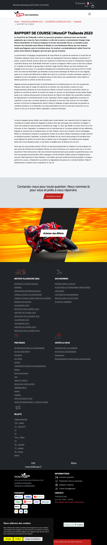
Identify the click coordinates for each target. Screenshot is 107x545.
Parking (17, 369)
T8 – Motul (18, 452)
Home (16, 21)
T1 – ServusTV (19, 426)
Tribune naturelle (20, 419)
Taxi (15, 377)
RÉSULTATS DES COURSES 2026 (26, 309)
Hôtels (17, 391)
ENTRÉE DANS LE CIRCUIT (65, 284)
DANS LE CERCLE (21, 380)
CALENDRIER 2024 (21, 323)
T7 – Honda (18, 448)
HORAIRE (18, 287)
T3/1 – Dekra (19, 437)
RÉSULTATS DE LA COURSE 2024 (27, 331)
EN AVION (18, 355)
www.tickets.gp (33, 466)
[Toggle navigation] (89, 14)
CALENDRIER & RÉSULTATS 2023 (58, 21)
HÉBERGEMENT (20, 388)
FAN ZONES (59, 291)
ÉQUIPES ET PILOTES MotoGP (26, 284)
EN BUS (17, 362)
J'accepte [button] (8, 539)
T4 (15, 441)
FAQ (33, 463)
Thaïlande (77, 21)
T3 (15, 434)
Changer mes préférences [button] (33, 539)
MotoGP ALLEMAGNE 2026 (32, 21)
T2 (15, 430)
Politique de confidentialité (24, 486)
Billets (74, 463)
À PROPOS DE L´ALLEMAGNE (66, 348)
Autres (16, 455)
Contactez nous (53, 196)
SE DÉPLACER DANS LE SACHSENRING (29, 348)
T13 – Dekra (19, 423)
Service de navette (21, 373)
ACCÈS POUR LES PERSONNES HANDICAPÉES (72, 287)
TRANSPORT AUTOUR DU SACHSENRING (30, 366)
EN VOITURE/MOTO (22, 351)
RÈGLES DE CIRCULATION (24, 384)
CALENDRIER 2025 (21, 320)
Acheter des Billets (53, 233)
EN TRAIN (18, 359)
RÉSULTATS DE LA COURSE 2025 (27, 316)
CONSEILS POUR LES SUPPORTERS (28, 294)
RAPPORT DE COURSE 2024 (25, 327)
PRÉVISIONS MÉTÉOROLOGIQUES (27, 291)
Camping (17, 395)
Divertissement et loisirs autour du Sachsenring (72, 359)
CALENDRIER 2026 (21, 305)
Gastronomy (59, 355)
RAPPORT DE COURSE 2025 (25, 312)
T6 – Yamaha (19, 444)
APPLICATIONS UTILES (23, 398)
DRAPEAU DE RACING (22, 302)
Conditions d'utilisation (22, 483)
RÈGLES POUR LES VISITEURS (66, 298)
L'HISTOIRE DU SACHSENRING (66, 294)
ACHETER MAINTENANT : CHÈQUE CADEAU (31, 402)
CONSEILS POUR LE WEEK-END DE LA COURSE (32, 298)
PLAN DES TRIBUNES (63, 302)
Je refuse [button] (18, 539)
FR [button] (90, 3)
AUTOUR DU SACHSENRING (65, 351)
